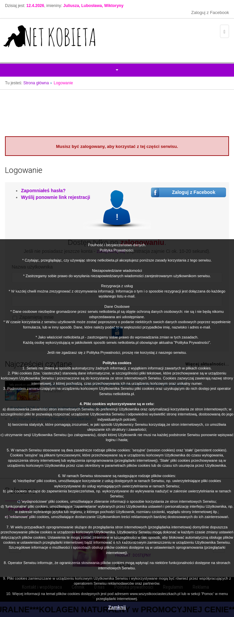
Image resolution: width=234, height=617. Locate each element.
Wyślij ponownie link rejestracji (55, 197)
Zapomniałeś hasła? (43, 190)
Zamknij (117, 607)
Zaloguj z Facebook (210, 12)
